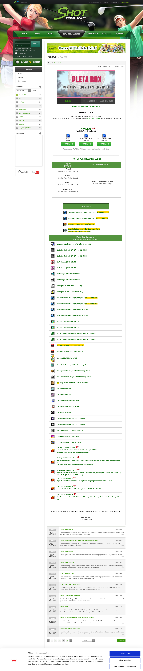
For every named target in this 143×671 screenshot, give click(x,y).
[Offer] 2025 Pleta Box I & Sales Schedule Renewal (77, 617)
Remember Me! (22, 53)
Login (127, 2)
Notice (20, 73)
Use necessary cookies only (125, 657)
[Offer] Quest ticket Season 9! (70, 595)
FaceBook (28, 133)
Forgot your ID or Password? (26, 56)
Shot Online (24, 2)
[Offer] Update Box (66, 551)
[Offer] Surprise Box (67, 562)
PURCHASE (68, 144)
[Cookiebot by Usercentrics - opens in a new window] (14, 666)
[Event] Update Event (67, 573)
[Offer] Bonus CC (66, 606)
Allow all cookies (125, 644)
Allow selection (125, 651)
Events (20, 77)
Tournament (22, 81)
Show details (113, 667)
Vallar (34, 90)
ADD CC (106, 2)
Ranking (30, 87)
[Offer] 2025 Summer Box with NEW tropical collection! (79, 540)
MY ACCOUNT (115, 2)
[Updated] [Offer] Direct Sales (70, 628)
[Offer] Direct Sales (66, 529)
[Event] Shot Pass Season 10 (70, 584)
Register (123, 2)
